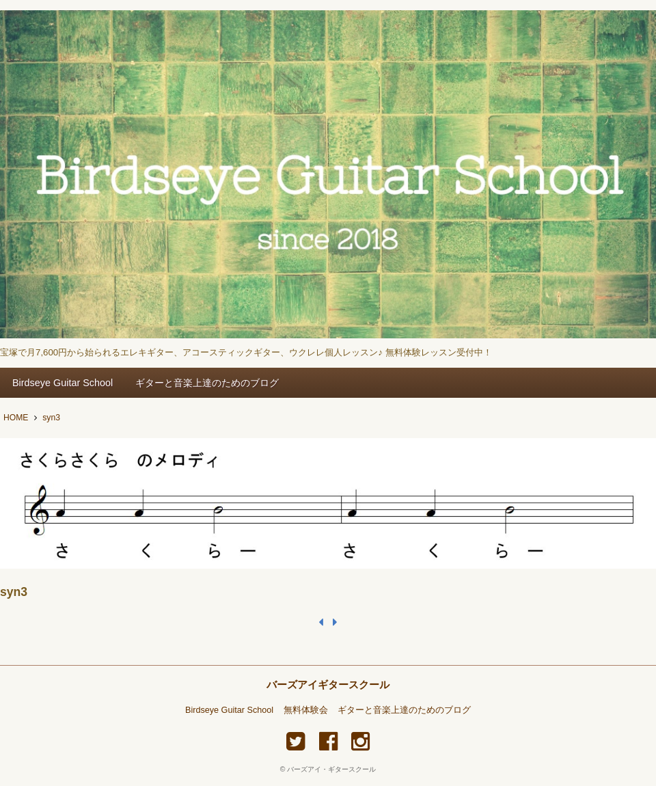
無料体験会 (306, 710)
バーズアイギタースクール (328, 684)
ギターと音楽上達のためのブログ (207, 382)
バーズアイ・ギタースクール (331, 769)
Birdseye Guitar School (62, 382)
